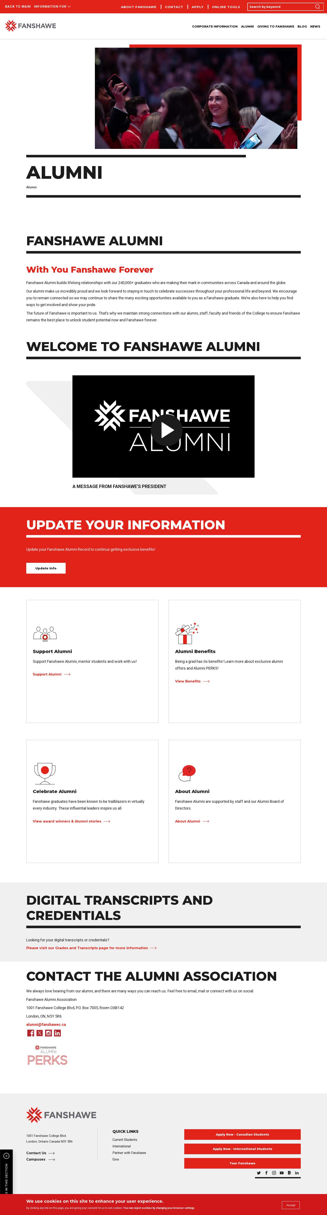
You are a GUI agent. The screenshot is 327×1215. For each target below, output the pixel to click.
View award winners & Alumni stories (67, 821)
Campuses (36, 1159)
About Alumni (187, 821)
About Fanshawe (139, 7)
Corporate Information (215, 26)
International (121, 1146)
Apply (198, 7)
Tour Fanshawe (242, 1163)
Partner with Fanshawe (129, 1153)
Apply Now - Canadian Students (242, 1134)
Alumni (247, 26)
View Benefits (188, 681)
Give (115, 1159)
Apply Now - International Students (242, 1149)
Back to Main (18, 6)
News (315, 26)
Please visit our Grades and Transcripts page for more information (87, 948)
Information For (50, 6)
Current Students (124, 1140)
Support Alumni (47, 674)
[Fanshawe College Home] (163, 1115)
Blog (302, 26)
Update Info (46, 568)
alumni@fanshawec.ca (46, 1024)
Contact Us (36, 1153)
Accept (289, 1205)
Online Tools (226, 7)
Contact (174, 7)
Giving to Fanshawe (275, 26)
